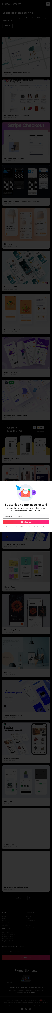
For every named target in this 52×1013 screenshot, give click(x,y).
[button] (49, 484)
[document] (26, 506)
